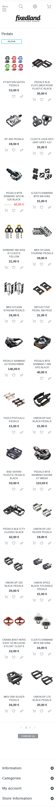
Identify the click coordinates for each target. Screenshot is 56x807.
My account (12, 788)
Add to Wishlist (14, 96)
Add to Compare (22, 96)
